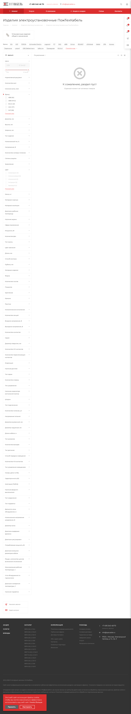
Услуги (6, 629)
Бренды (6, 633)
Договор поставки (57, 635)
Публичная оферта (57, 632)
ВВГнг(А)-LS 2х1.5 (30, 649)
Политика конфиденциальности (62, 629)
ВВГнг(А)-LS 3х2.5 (30, 658)
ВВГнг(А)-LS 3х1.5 (30, 660)
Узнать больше (35, 702)
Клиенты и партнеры (58, 644)
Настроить (27, 707)
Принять (12, 707)
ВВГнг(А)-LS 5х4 (29, 629)
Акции (6, 625)
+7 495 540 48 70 (36, 4)
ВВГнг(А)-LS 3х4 (29, 643)
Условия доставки (85, 632)
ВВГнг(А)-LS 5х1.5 (30, 635)
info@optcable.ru (68, 4)
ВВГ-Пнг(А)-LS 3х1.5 (30, 655)
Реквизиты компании (86, 643)
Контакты (54, 642)
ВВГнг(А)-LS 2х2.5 (30, 646)
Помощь (83, 625)
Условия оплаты (84, 629)
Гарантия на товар (85, 635)
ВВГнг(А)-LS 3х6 (29, 640)
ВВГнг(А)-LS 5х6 (29, 663)
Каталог (28, 625)
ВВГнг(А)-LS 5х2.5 (30, 632)
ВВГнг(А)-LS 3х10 (30, 637)
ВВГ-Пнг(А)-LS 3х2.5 (31, 652)
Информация (57, 625)
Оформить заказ (85, 637)
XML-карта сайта (57, 639)
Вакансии (54, 647)
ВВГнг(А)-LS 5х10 (30, 666)
